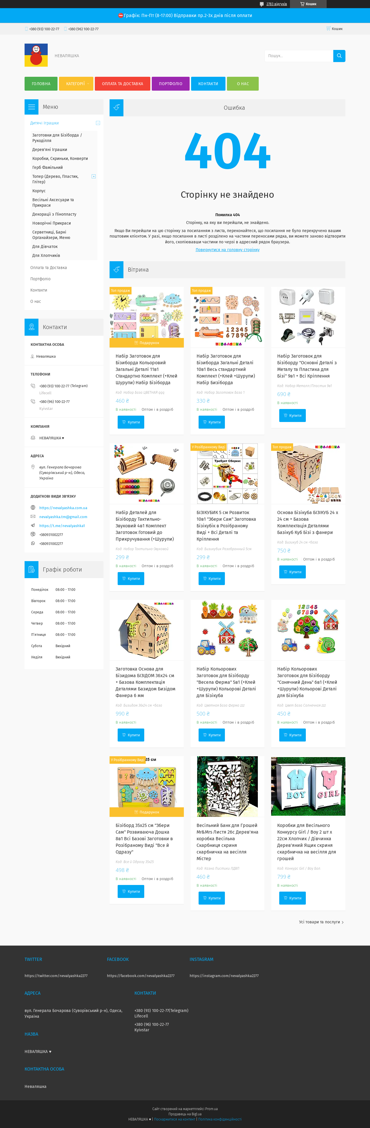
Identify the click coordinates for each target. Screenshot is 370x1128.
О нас (243, 83)
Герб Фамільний (47, 167)
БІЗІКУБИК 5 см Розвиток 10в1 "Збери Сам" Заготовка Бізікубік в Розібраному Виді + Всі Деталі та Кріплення (226, 526)
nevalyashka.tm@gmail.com (63, 517)
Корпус (39, 190)
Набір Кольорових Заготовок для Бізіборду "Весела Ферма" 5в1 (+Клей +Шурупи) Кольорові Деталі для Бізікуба (226, 682)
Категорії (75, 83)
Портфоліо (170, 83)
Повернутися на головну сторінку (228, 249)
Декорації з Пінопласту (54, 214)
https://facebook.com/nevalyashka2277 (141, 976)
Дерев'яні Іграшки (49, 149)
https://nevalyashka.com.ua (63, 508)
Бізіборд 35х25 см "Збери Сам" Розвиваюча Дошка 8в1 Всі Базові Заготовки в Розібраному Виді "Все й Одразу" (144, 839)
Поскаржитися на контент (174, 1119)
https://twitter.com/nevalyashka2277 (56, 976)
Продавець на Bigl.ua (185, 1114)
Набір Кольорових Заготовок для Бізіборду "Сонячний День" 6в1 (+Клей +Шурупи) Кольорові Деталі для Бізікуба (307, 682)
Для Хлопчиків (46, 255)
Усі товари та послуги (319, 922)
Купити (134, 422)
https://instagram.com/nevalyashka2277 (224, 976)
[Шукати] (339, 56)
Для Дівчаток (45, 246)
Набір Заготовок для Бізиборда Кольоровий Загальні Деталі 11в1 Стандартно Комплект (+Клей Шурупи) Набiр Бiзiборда (146, 369)
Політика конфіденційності (220, 1119)
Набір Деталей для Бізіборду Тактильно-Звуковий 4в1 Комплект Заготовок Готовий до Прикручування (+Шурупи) (145, 526)
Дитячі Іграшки (44, 123)
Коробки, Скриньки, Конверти (60, 158)
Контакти (208, 83)
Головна (41, 83)
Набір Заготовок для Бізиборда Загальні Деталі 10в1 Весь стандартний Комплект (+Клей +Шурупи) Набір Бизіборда (226, 369)
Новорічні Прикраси (51, 223)
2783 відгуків (277, 4)
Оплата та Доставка (122, 83)
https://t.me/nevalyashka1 (62, 526)
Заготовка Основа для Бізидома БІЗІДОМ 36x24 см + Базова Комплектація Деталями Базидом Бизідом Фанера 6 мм (145, 682)
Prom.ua (211, 1109)
